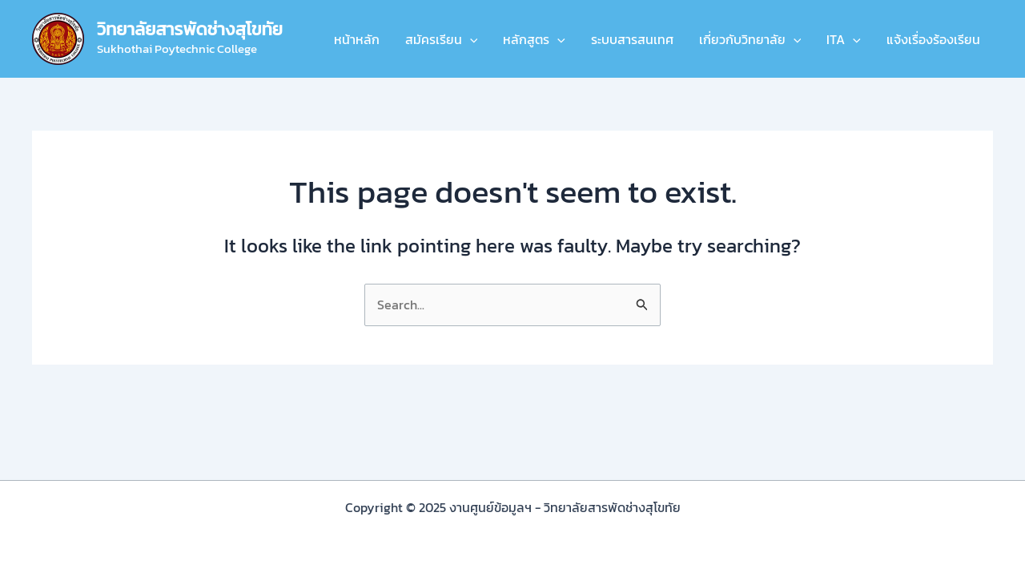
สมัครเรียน (441, 39)
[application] (470, 39)
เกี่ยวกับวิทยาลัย (750, 39)
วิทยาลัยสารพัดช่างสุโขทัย (190, 29)
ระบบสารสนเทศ (632, 39)
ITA (843, 39)
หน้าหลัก (357, 39)
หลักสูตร (534, 39)
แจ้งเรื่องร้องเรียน (933, 39)
